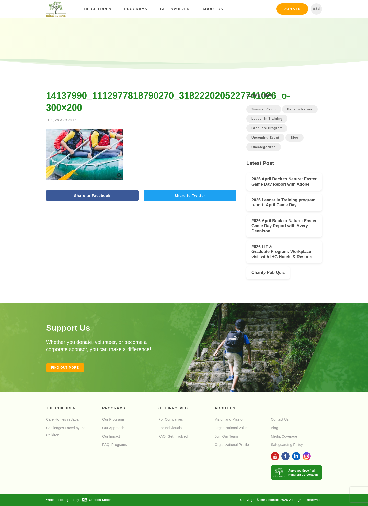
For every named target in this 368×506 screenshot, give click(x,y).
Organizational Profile (232, 445)
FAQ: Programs (114, 445)
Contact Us (280, 419)
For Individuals (170, 428)
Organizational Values (232, 428)
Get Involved (175, 9)
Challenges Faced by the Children (66, 431)
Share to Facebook (92, 196)
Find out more (65, 367)
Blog (294, 137)
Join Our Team (226, 436)
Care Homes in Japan (63, 419)
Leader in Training (266, 119)
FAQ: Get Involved (173, 436)
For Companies (170, 419)
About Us (212, 9)
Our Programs (113, 419)
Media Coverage (284, 436)
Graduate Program (266, 128)
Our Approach (113, 428)
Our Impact (111, 436)
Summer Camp (263, 109)
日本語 (316, 8)
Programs (135, 9)
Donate (292, 9)
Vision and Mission (229, 419)
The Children (96, 9)
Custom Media (97, 500)
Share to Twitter (190, 196)
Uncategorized (263, 147)
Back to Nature (300, 109)
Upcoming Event (265, 137)
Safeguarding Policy (287, 445)
